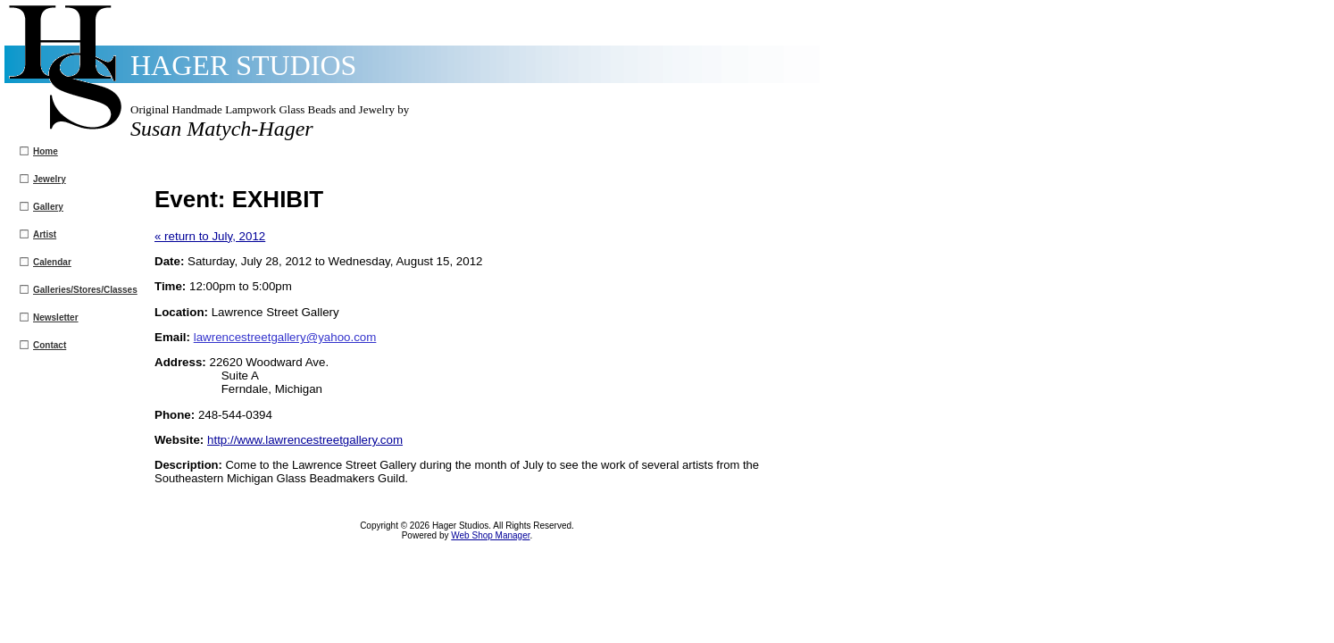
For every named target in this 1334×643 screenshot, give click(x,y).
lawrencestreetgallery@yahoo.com (285, 337)
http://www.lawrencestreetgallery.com (305, 440)
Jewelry (49, 179)
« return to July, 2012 (209, 236)
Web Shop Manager (490, 535)
